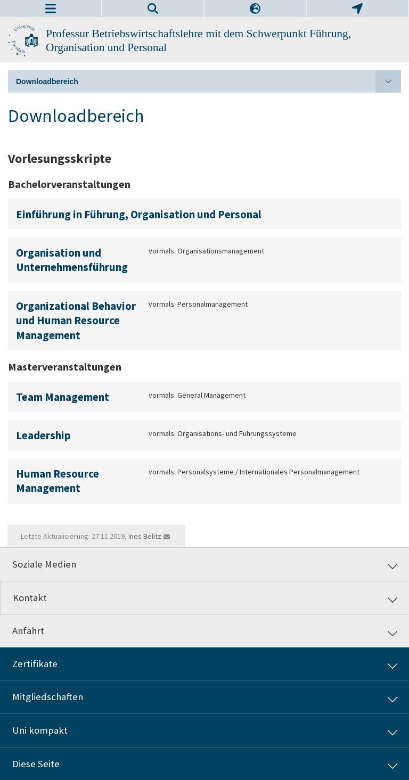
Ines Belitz (144, 536)
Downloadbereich (208, 81)
